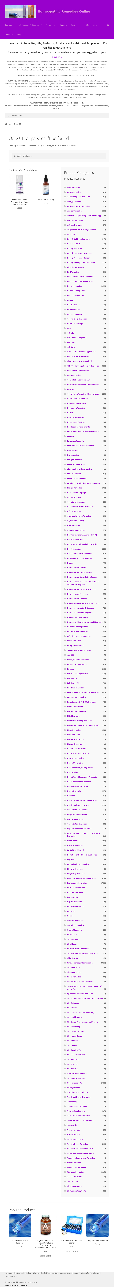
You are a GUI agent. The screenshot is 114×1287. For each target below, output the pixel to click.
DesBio (70, 412)
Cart (73, 25)
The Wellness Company (77, 1106)
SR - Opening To (74, 1050)
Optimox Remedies (75, 819)
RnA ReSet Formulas (75, 906)
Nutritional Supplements (77, 805)
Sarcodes (71, 916)
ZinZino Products (74, 1186)
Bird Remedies (73, 272)
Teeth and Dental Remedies (78, 1097)
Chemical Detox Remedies (78, 356)
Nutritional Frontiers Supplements (82, 800)
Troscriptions (73, 1125)
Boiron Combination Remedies (80, 281)
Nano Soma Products (76, 748)
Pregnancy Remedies (76, 873)
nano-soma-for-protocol (78, 753)
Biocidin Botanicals (75, 267)
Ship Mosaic (72, 944)
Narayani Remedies (75, 758)
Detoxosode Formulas (76, 417)
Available (71, 234)
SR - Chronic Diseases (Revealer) (80, 1012)
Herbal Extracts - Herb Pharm (79, 558)
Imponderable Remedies (77, 631)
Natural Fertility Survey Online (80, 767)
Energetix (71, 436)
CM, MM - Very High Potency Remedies (83, 366)
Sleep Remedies (73, 972)
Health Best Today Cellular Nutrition (82, 544)
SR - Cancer (72, 1007)
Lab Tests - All (73, 683)
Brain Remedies (73, 309)
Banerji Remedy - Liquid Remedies (81, 262)
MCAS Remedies (73, 716)
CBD (69, 328)
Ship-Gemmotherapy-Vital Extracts (82, 953)
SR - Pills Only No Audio (77, 1054)
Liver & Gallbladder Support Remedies (83, 692)
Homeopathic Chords (76, 567)
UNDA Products (73, 1134)
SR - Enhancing (73, 1026)
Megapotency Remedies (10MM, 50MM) (83, 725)
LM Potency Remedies (76, 697)
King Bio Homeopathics (77, 664)
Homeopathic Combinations (79, 572)
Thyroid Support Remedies (78, 1115)
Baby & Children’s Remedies (78, 239)
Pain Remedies (73, 840)
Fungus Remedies (74, 488)
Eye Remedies (73, 455)
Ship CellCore (72, 934)
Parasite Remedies (75, 845)
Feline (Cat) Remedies (76, 464)
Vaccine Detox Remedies (77, 1144)
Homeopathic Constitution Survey (82, 577)
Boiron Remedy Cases (76, 290)
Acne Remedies (73, 187)
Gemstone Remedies (76, 502)
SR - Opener (72, 1045)
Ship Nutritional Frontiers (78, 948)
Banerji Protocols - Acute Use (79, 253)
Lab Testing (72, 678)
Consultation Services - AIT (78, 380)
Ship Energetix (73, 939)
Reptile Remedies (74, 901)
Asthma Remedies (74, 225)
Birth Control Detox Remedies (80, 276)
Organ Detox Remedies (77, 824)
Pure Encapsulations (76, 887)
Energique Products (75, 441)
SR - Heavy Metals (74, 1036)
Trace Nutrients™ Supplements (80, 1120)
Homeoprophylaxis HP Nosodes (80, 608)
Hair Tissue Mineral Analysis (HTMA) (82, 535)
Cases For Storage (75, 323)
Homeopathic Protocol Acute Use (81, 589)
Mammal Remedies (75, 706)
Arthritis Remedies (75, 220)
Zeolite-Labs (72, 1181)
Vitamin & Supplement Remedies (81, 1158)
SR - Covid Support (75, 1017)
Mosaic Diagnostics (75, 739)
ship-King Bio (72, 958)
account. (57, 56)
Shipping (63, 25)
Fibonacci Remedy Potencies (79, 469)
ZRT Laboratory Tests (76, 1191)
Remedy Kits (72, 897)
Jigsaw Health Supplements (79, 650)
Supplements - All (74, 1083)
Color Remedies (73, 375)
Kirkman (70, 669)
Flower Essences (74, 473)
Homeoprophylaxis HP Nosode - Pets (82, 603)
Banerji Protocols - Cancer (78, 258)
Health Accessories (75, 539)
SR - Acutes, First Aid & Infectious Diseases (85, 998)
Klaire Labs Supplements (77, 673)
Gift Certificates (74, 511)
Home (10, 124)
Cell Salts (71, 347)
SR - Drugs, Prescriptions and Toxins (82, 1022)
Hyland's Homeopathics (77, 626)
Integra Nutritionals (75, 645)
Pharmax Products (75, 869)
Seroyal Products (74, 930)
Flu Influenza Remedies (77, 478)
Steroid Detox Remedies (77, 1073)
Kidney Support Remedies (78, 659)
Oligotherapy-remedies (77, 814)
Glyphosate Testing (75, 520)
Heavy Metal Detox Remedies (79, 553)
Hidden (70, 563)
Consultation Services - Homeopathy (83, 384)
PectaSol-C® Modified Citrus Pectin (82, 855)
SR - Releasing (73, 1059)
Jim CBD (70, 655)
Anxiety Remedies (74, 211)
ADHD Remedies (73, 192)
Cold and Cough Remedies (78, 370)
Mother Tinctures (74, 744)
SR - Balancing (73, 1003)
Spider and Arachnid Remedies (80, 993)
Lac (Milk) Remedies (75, 688)
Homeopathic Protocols (77, 594)
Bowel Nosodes (73, 304)
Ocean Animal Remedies (77, 809)
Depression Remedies (76, 408)
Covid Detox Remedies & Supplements (83, 394)
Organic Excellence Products (79, 828)
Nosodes (71, 795)
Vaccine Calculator (75, 1139)
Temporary (72, 1101)
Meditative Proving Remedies (79, 720)
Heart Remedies (74, 549)
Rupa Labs (71, 911)
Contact (8, 25)
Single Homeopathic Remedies (80, 963)
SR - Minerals (72, 1040)
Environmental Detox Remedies (80, 445)
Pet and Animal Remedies (78, 864)
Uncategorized (73, 1130)
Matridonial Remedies (76, 711)
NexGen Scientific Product (78, 786)
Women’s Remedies (75, 1172)
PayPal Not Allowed (75, 850)
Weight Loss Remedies (76, 1167)
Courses (70, 389)
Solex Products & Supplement (80, 981)
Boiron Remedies (74, 286)
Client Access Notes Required (79, 361)
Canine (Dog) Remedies (77, 319)
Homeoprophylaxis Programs (79, 612)
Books (70, 300)
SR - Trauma (72, 1068)
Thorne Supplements (76, 1111)
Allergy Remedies (74, 201)
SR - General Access (75, 1031)
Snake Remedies (74, 977)
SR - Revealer (72, 1064)
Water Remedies (74, 1162)
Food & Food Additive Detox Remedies (83, 483)
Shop (19, 34)
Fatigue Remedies (74, 459)
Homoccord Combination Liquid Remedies (85, 622)
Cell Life (70, 333)
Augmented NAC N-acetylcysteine (81, 229)
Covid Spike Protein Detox (78, 398)
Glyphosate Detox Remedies (79, 516)
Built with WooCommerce (16, 1285)
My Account (50, 25)
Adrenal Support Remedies (78, 196)
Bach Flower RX (73, 243)
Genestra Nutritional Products (80, 506)
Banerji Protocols (74, 248)
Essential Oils (72, 450)
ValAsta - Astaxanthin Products (80, 1153)
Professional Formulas (77, 883)
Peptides (71, 859)
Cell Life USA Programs (76, 337)
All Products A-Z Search (29, 25)
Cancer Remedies (74, 314)
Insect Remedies (74, 640)
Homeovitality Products (77, 617)
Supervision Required (76, 1078)
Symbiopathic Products (77, 1092)
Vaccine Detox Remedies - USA (80, 1148)
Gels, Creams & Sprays (76, 492)
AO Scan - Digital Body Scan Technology (84, 215)
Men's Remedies (73, 730)
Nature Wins (72, 772)
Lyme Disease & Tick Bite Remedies (81, 702)
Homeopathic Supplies (77, 598)
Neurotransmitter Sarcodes (79, 781)
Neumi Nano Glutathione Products (82, 777)
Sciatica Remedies (75, 920)
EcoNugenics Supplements (78, 427)
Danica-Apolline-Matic (76, 403)
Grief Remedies (73, 525)
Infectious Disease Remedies (79, 636)
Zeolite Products (74, 1176)
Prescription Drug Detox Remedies (81, 878)
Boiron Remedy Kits (75, 295)
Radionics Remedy (75, 892)
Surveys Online (73, 1087)
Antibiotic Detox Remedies (78, 206)
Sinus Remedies (73, 967)
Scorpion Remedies (75, 925)
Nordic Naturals (74, 791)
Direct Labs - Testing (76, 422)
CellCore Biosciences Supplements (81, 351)
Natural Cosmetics (75, 763)
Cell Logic (71, 342)
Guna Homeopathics (76, 530)
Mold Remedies (73, 734)
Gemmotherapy (74, 497)
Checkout (9, 34)
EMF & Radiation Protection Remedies (83, 431)
